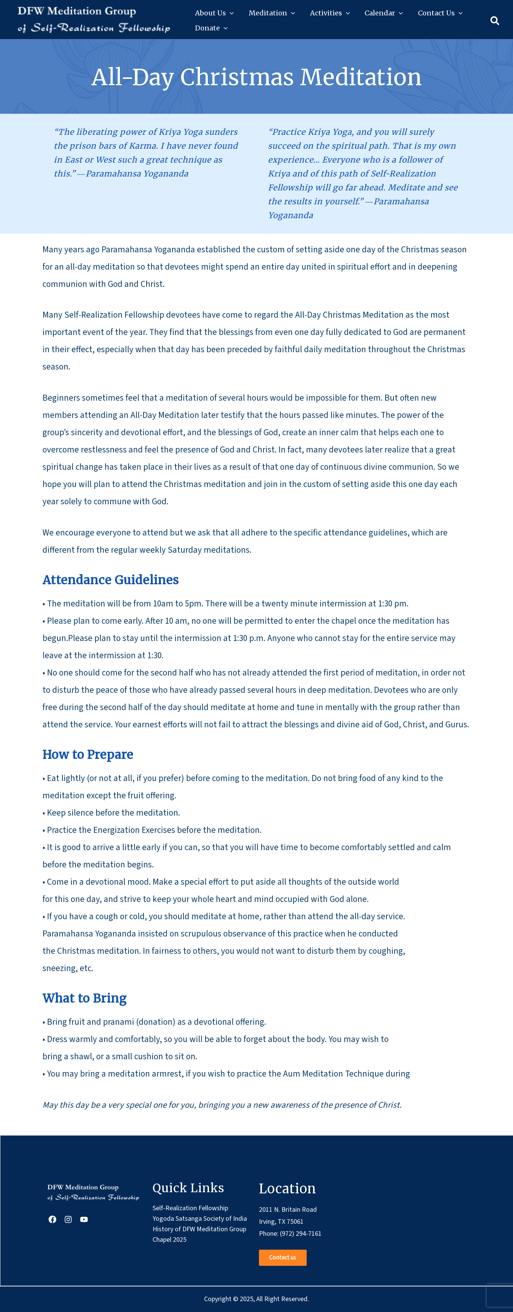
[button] (230, 13)
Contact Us (440, 13)
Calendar (384, 13)
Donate (211, 28)
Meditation (272, 13)
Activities (330, 13)
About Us (214, 13)
